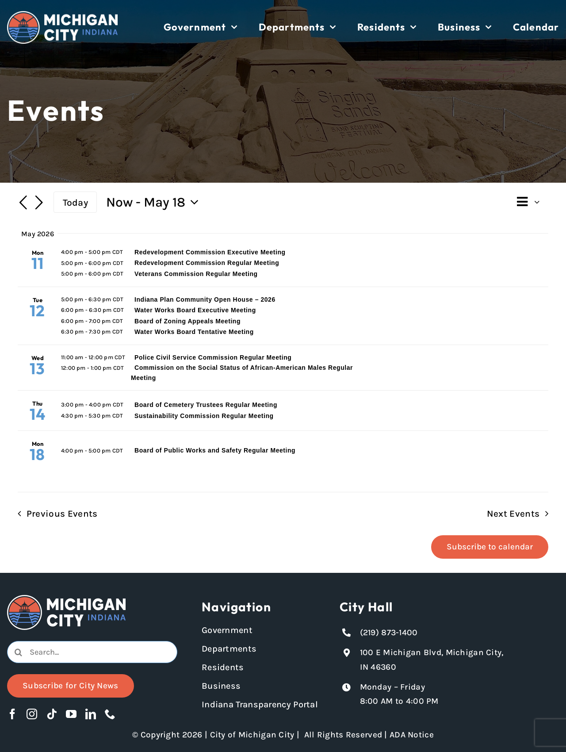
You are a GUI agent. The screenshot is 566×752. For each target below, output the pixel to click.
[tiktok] (51, 714)
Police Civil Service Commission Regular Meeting (212, 357)
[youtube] (71, 714)
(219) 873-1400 (389, 632)
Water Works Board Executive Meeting (195, 310)
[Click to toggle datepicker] (154, 202)
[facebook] (12, 714)
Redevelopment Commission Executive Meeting (210, 252)
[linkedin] (90, 714)
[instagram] (32, 714)
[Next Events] (39, 203)
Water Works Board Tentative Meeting (194, 331)
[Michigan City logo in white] (62, 15)
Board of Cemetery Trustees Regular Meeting (205, 404)
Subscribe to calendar (490, 547)
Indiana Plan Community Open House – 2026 (204, 299)
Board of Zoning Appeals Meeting (187, 321)
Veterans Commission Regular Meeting (196, 273)
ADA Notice (412, 735)
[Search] (18, 652)
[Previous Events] (23, 203)
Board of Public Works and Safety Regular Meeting (214, 450)
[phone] (110, 714)
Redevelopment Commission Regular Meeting (206, 262)
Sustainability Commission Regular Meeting (204, 415)
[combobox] (92, 652)
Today (75, 202)
